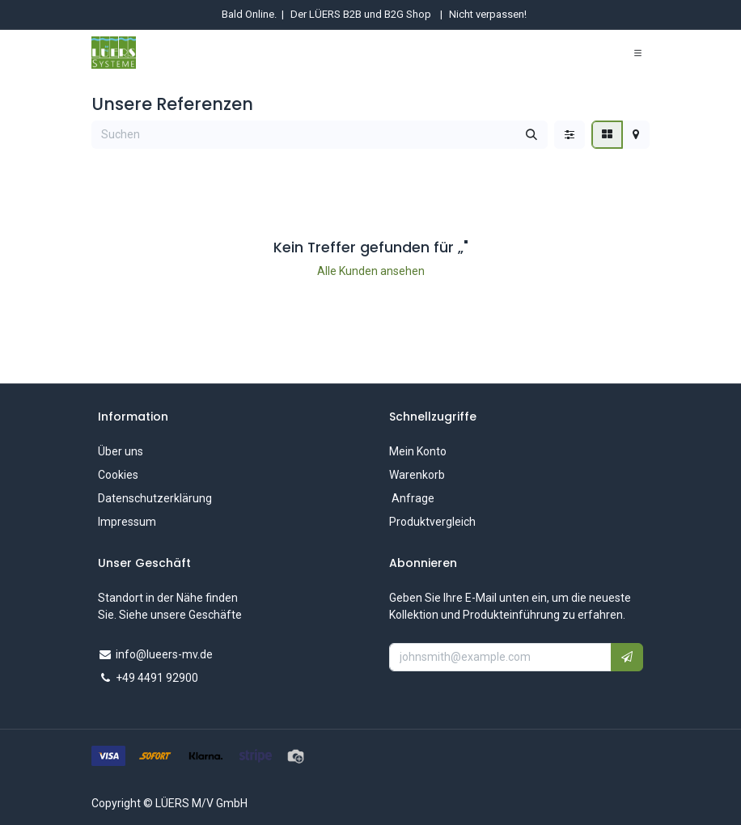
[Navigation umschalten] (638, 52)
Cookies (118, 474)
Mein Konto (418, 451)
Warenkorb (417, 474)
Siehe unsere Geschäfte (180, 614)
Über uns (120, 451)
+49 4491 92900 (157, 677)
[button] (627, 657)
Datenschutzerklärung (155, 498)
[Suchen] (531, 135)
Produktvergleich (432, 521)
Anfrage (411, 498)
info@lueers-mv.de (164, 654)
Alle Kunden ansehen (371, 270)
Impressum (127, 521)
